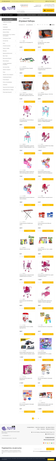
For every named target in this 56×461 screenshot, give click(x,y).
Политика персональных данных (7, 440)
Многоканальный (49, 441)
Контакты (43, 431)
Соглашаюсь (51, 459)
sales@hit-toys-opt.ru (37, 6)
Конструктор (23, 11)
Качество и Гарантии (31, 14)
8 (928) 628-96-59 (6, 1)
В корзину (29, 50)
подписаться (50, 450)
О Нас (38, 431)
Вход (48, 1)
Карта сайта (15, 440)
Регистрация (51, 1)
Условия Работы (21, 14)
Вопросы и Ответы (50, 431)
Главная (20, 18)
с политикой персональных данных (45, 453)
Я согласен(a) (42, 453)
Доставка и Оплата (42, 14)
